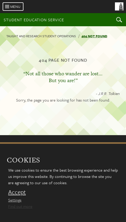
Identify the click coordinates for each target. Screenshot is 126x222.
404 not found (94, 36)
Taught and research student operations (41, 36)
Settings (14, 200)
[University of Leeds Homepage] (99, 10)
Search (119, 19)
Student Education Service (34, 20)
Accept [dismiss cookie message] (17, 192)
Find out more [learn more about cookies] (20, 206)
